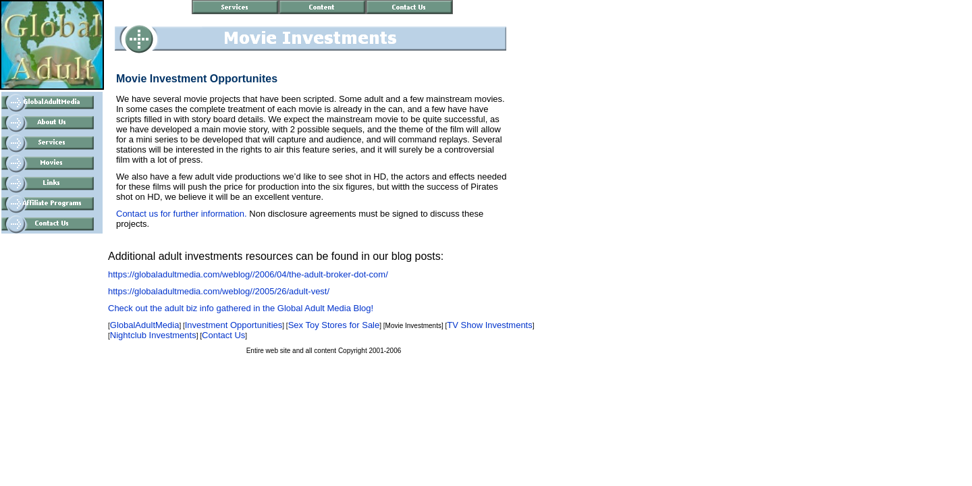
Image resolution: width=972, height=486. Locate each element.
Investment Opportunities (234, 325)
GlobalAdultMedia (145, 325)
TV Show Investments (489, 325)
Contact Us (223, 335)
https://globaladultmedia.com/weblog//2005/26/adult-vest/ (218, 291)
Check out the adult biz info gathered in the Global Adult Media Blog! (240, 308)
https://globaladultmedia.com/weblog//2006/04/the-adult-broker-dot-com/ (248, 274)
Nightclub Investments (153, 335)
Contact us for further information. (181, 214)
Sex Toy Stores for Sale (334, 325)
